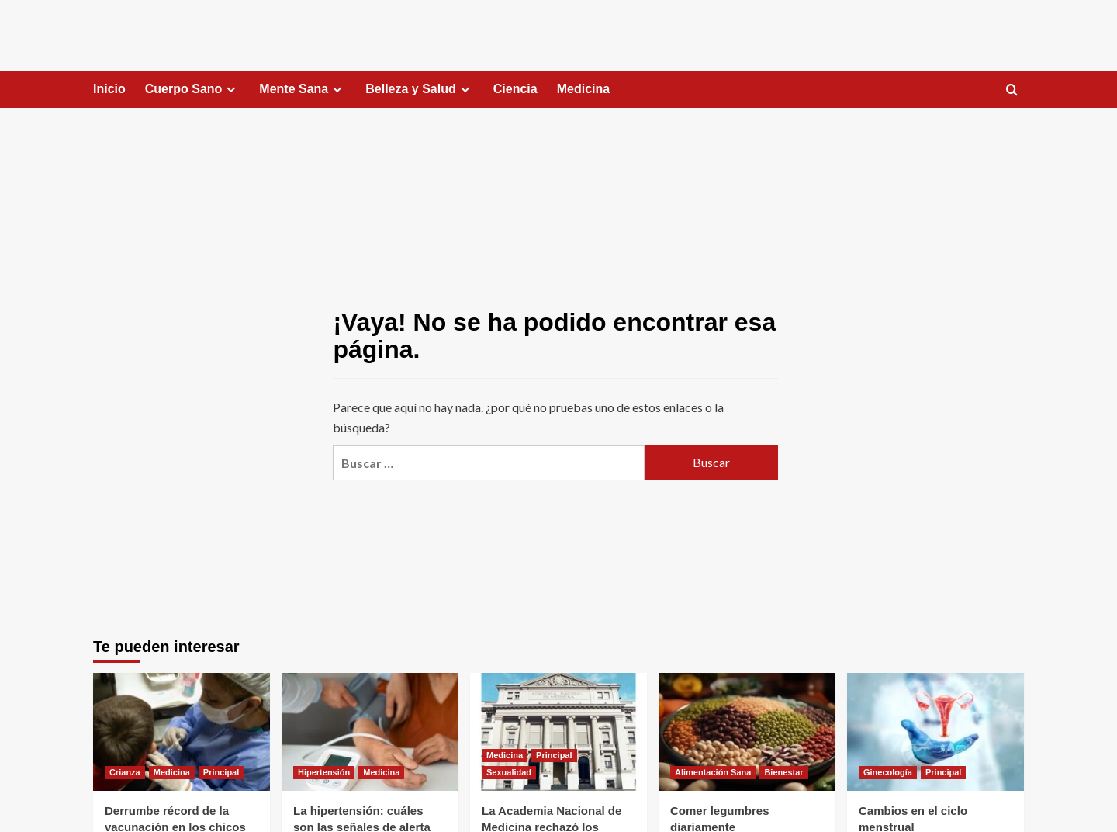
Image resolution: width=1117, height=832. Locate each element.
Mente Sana (302, 89)
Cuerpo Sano (192, 89)
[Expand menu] (231, 89)
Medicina (583, 88)
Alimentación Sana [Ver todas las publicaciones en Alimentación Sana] (713, 772)
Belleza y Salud (419, 89)
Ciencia (515, 88)
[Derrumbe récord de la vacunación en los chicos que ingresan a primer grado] (181, 732)
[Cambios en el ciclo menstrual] (935, 732)
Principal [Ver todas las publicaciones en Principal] (221, 772)
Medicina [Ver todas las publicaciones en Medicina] (172, 772)
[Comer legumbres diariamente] (747, 732)
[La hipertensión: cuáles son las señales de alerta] (370, 732)
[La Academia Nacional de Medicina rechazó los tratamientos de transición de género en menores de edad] (558, 732)
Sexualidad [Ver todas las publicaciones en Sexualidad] (508, 772)
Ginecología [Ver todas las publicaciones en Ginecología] (887, 772)
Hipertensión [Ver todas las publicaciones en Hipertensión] (324, 772)
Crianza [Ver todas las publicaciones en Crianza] (124, 772)
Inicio (109, 88)
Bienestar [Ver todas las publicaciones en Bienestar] (783, 772)
